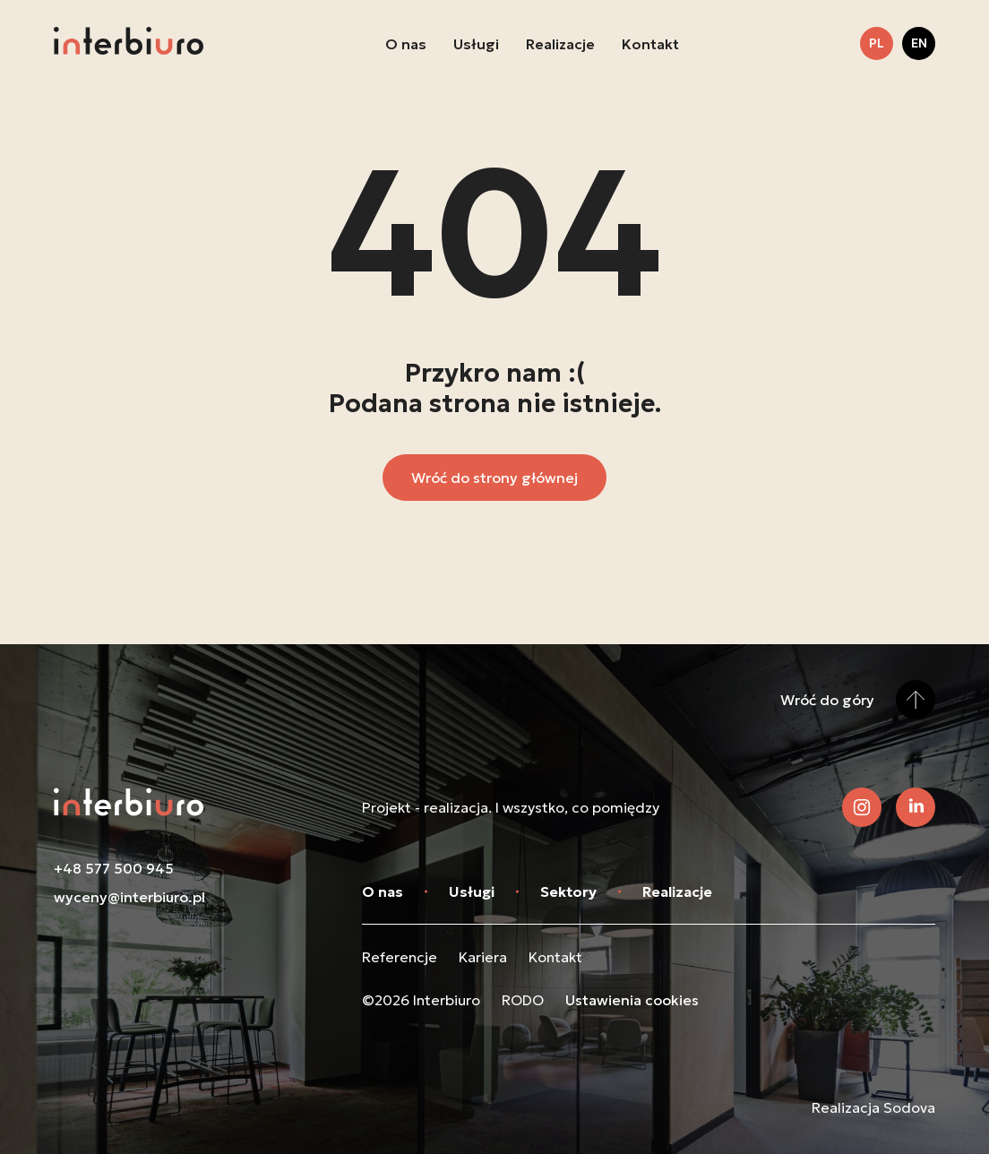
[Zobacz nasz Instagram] (862, 807)
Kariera (483, 957)
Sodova (909, 1107)
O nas (405, 44)
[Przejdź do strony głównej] (128, 43)
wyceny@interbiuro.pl (129, 897)
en (919, 43)
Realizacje (560, 44)
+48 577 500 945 (114, 868)
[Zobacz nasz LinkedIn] (915, 807)
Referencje (399, 957)
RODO (523, 1000)
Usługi (476, 44)
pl (876, 43)
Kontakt (650, 44)
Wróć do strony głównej (494, 478)
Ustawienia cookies (632, 1000)
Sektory (568, 891)
